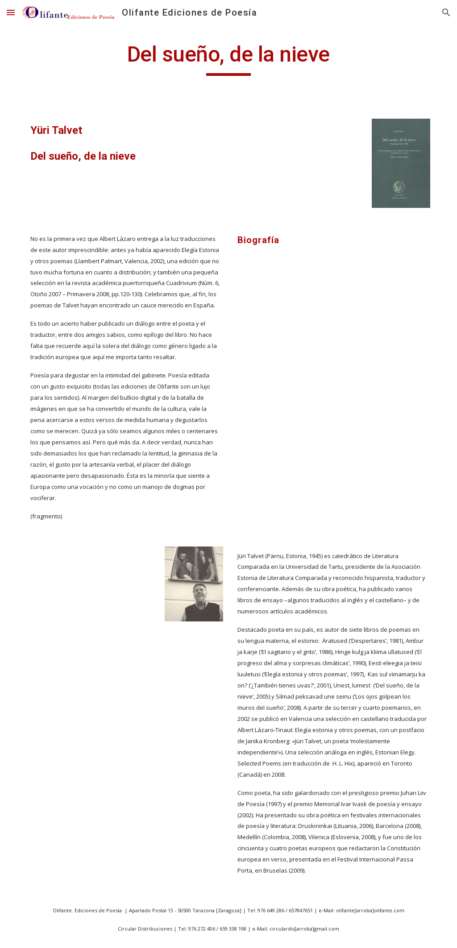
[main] (228, 58)
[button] (10, 12)
